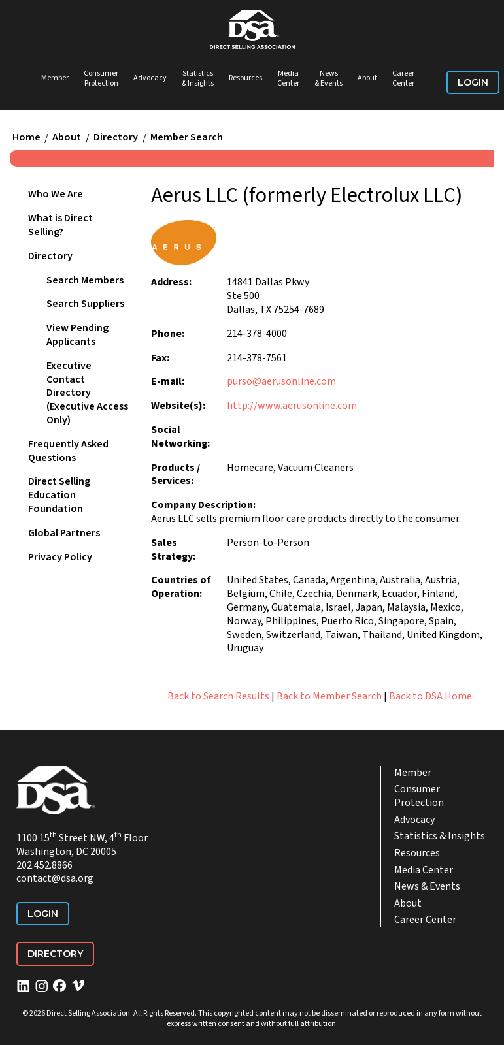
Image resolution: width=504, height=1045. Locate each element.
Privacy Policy (60, 557)
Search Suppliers (85, 304)
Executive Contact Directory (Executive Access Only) (87, 393)
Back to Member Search (329, 696)
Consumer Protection (101, 78)
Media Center (288, 78)
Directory (115, 138)
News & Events (328, 78)
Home (26, 138)
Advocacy (150, 78)
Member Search (186, 138)
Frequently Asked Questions (68, 451)
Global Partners (64, 533)
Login (473, 82)
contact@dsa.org (54, 878)
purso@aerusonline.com (281, 381)
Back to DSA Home (430, 696)
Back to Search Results (218, 696)
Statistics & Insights (198, 78)
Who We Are (55, 194)
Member (55, 78)
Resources (245, 78)
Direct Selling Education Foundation (59, 495)
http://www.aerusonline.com (292, 405)
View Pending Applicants (77, 335)
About (367, 78)
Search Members (85, 280)
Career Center (403, 78)
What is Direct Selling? (60, 225)
